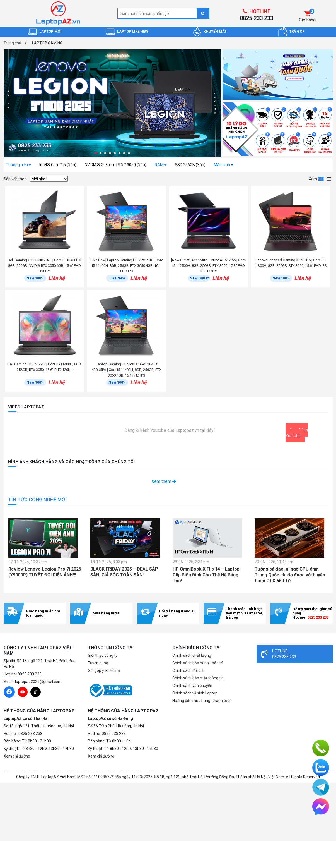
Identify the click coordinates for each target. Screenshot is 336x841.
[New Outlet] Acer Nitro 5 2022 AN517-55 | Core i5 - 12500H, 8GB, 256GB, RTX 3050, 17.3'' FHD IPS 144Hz (208, 265)
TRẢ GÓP (297, 31)
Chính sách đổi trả (188, 670)
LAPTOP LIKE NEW (132, 31)
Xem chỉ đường (17, 756)
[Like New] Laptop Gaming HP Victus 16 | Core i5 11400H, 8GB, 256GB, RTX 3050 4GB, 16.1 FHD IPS (126, 265)
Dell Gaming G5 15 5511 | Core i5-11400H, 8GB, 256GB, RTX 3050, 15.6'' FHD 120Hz (44, 367)
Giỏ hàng (307, 20)
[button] (95, 153)
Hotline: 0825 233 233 (107, 733)
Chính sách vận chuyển (192, 685)
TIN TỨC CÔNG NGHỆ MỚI (37, 499)
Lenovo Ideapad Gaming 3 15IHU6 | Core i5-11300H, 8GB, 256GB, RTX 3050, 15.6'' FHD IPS (290, 263)
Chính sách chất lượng (191, 655)
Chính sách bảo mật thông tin (198, 678)
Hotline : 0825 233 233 (23, 733)
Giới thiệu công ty (102, 655)
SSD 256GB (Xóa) (190, 164)
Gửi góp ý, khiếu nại (104, 670)
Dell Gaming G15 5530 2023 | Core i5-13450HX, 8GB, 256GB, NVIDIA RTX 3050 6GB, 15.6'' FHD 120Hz (45, 265)
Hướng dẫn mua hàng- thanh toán (202, 700)
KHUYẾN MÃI (215, 31)
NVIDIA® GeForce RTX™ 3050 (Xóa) (115, 164)
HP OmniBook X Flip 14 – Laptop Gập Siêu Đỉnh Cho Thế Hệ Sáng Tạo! (206, 574)
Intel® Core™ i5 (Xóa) (57, 164)
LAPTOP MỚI (50, 31)
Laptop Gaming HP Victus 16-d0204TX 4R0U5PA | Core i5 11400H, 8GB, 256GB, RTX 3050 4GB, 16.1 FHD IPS (126, 369)
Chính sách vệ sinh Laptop (194, 693)
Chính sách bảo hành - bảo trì (197, 663)
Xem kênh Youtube (297, 433)
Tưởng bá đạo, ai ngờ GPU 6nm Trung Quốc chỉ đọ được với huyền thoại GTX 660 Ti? (290, 574)
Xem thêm (163, 481)
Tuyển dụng (98, 663)
